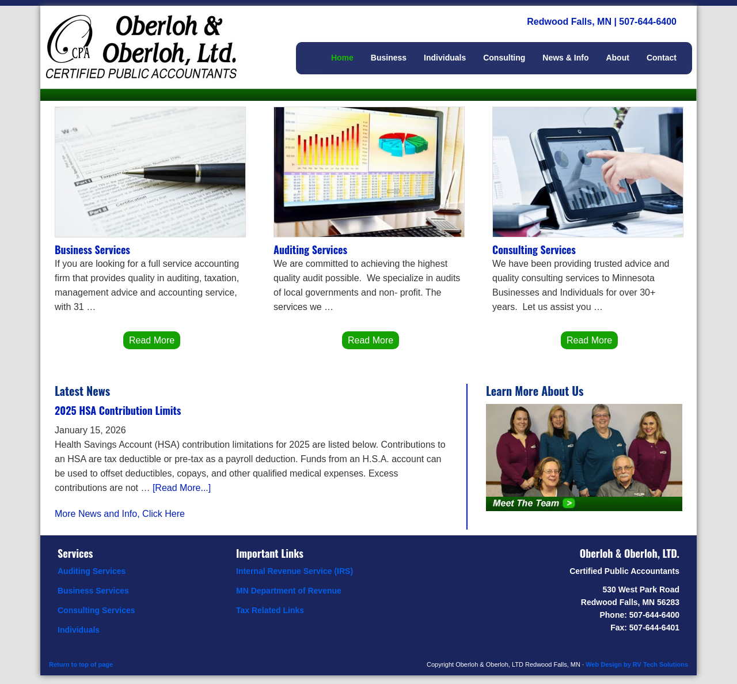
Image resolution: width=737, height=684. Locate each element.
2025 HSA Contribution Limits (118, 410)
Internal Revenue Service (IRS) (294, 571)
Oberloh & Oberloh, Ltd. (155, 34)
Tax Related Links (270, 610)
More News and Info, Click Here (120, 514)
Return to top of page (81, 664)
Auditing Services (310, 249)
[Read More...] (182, 488)
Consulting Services (534, 249)
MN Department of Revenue (288, 590)
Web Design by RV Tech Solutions (637, 664)
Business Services (92, 249)
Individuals (79, 629)
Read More (151, 340)
